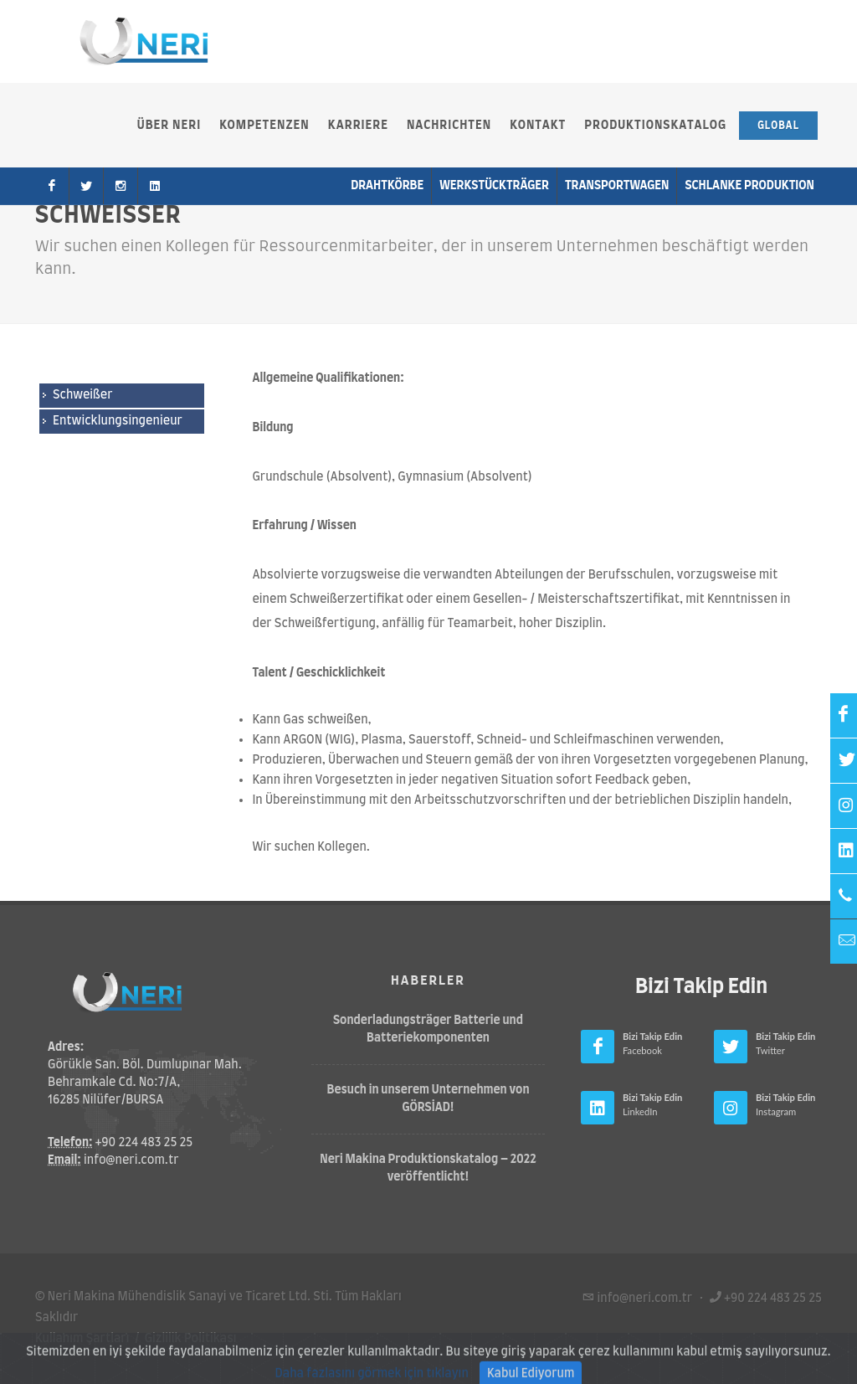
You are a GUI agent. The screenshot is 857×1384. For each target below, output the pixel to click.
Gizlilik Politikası (191, 1339)
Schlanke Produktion (749, 186)
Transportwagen (617, 186)
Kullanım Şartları (82, 1339)
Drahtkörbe (387, 186)
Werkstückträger (494, 186)
